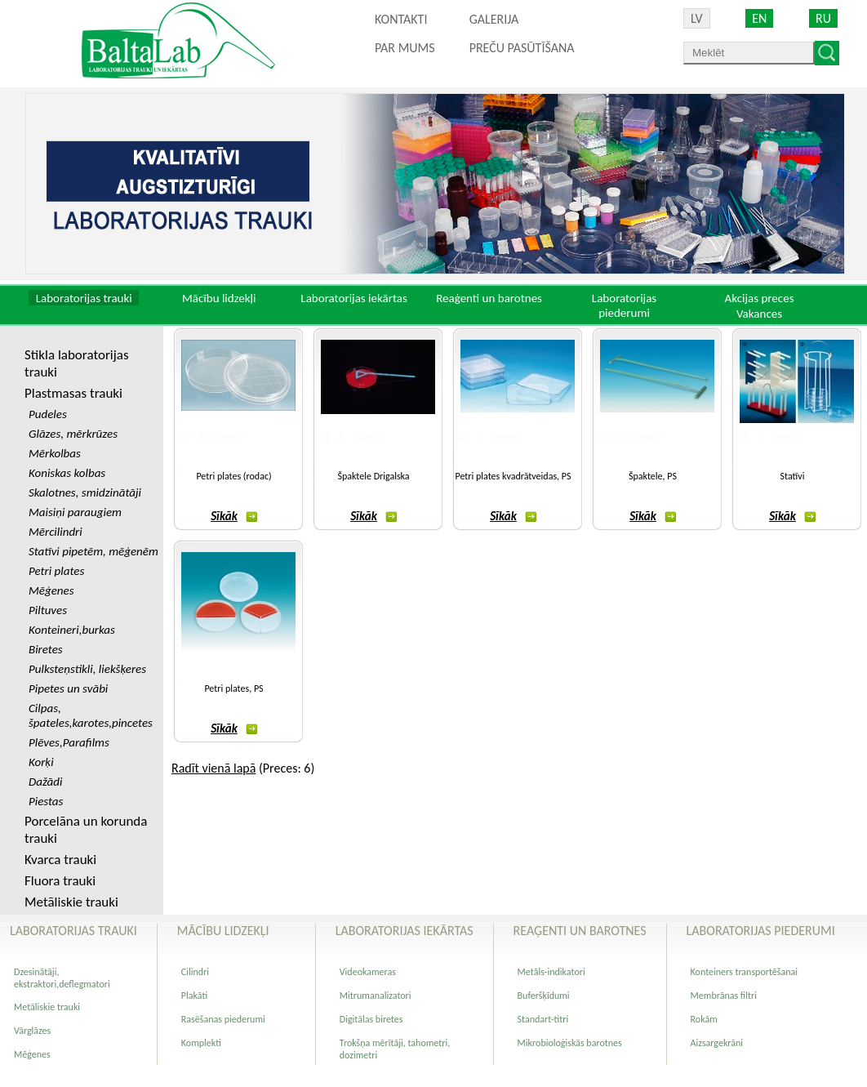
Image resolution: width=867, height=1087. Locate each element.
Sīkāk (234, 516)
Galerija (494, 19)
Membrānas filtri (724, 995)
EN (759, 18)
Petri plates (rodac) (233, 476)
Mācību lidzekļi (219, 298)
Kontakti (401, 19)
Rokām (704, 1019)
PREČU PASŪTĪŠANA (522, 48)
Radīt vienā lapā (213, 768)
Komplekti (201, 1043)
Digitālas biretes (371, 1019)
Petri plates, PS (233, 688)
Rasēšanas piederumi (223, 1019)
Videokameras (368, 972)
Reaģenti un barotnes (489, 298)
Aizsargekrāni (717, 1043)
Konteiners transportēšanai (744, 972)
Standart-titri (543, 1019)
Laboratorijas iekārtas (353, 298)
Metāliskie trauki (71, 902)
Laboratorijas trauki (84, 298)
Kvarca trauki (60, 859)
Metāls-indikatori (551, 972)
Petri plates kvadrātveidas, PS (513, 476)
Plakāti (194, 995)
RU (823, 18)
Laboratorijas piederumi (624, 305)
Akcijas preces (759, 298)
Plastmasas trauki (73, 393)
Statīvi (792, 476)
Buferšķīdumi (544, 995)
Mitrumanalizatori (375, 995)
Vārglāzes (32, 1030)
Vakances (759, 313)
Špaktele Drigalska (373, 476)
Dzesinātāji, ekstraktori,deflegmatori (62, 978)
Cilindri (195, 972)
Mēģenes (32, 1054)
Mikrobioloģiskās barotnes (570, 1043)
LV (697, 18)
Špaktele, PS (653, 476)
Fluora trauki (60, 880)
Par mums (405, 48)
